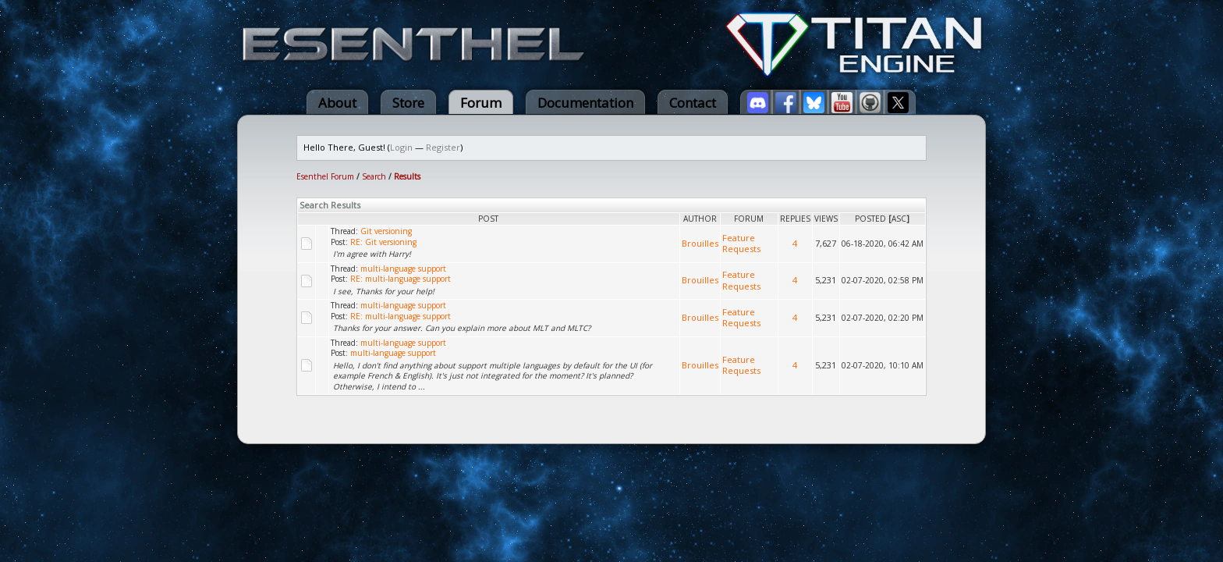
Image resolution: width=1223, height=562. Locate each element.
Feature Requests (741, 243)
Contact (692, 103)
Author (700, 218)
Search (374, 176)
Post (488, 218)
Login (401, 147)
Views (826, 218)
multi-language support (403, 268)
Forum (481, 103)
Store (408, 103)
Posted (870, 218)
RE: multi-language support (400, 278)
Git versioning (386, 231)
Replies (795, 218)
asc (899, 218)
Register (443, 147)
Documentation (585, 103)
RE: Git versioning (383, 242)
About (337, 103)
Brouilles (700, 243)
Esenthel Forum (325, 176)
